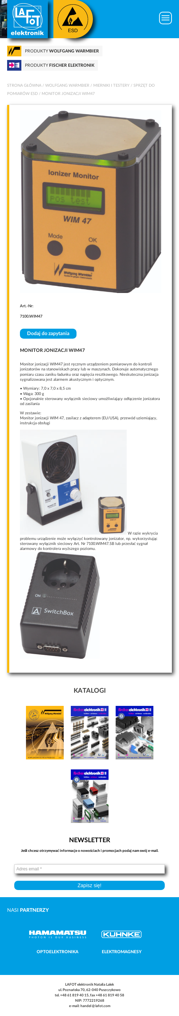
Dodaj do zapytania (48, 333)
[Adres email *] (89, 869)
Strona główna (24, 85)
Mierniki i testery (111, 85)
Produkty (62, 51)
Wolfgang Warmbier (67, 85)
